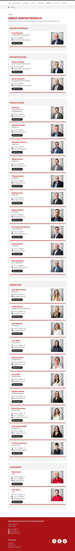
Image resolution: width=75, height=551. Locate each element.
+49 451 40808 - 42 (19, 431)
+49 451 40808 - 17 (19, 477)
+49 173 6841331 (18, 415)
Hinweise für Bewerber (14, 547)
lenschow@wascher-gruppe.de (22, 69)
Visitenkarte (17, 43)
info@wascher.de (15, 533)
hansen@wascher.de (19, 296)
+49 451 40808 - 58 (19, 362)
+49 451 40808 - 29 (19, 396)
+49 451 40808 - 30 (19, 448)
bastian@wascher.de (19, 183)
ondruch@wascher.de (19, 166)
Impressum (11, 543)
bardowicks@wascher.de (20, 234)
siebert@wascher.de (19, 398)
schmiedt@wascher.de (19, 433)
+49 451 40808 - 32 (19, 379)
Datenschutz (11, 545)
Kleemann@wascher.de (20, 149)
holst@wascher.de (18, 200)
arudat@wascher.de (19, 251)
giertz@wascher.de (18, 481)
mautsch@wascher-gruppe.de (21, 40)
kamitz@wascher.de (19, 364)
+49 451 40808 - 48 (19, 328)
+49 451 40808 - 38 (19, 413)
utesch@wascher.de (19, 499)
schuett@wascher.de (19, 381)
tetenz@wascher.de (19, 347)
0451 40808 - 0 (14, 529)
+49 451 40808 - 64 (19, 311)
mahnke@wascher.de (19, 330)
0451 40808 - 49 (15, 531)
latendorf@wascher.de (19, 132)
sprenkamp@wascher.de (20, 268)
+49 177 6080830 (18, 479)
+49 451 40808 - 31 (19, 294)
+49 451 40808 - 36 (19, 495)
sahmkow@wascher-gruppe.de (22, 86)
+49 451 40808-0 (18, 38)
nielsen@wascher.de (19, 313)
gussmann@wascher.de (20, 450)
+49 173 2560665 (18, 497)
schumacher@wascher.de (20, 417)
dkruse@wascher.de (19, 116)
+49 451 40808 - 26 (19, 345)
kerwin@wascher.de (19, 217)
